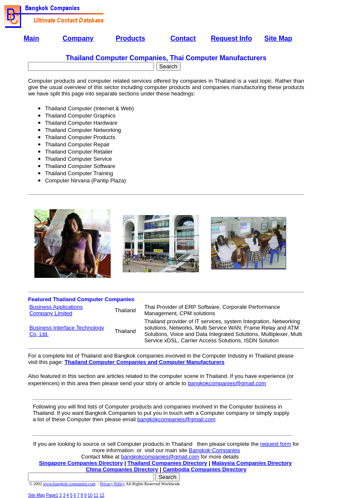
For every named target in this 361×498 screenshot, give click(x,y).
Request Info (231, 38)
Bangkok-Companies (214, 450)
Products (130, 38)
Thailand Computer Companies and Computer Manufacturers (144, 362)
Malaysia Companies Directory (252, 463)
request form (275, 444)
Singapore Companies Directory (81, 463)
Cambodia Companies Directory (204, 469)
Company (78, 38)
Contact (183, 38)
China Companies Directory (122, 469)
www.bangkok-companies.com (69, 483)
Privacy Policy (112, 483)
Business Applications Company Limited (56, 310)
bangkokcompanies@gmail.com (227, 383)
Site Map (278, 38)
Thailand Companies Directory (167, 463)
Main (31, 38)
